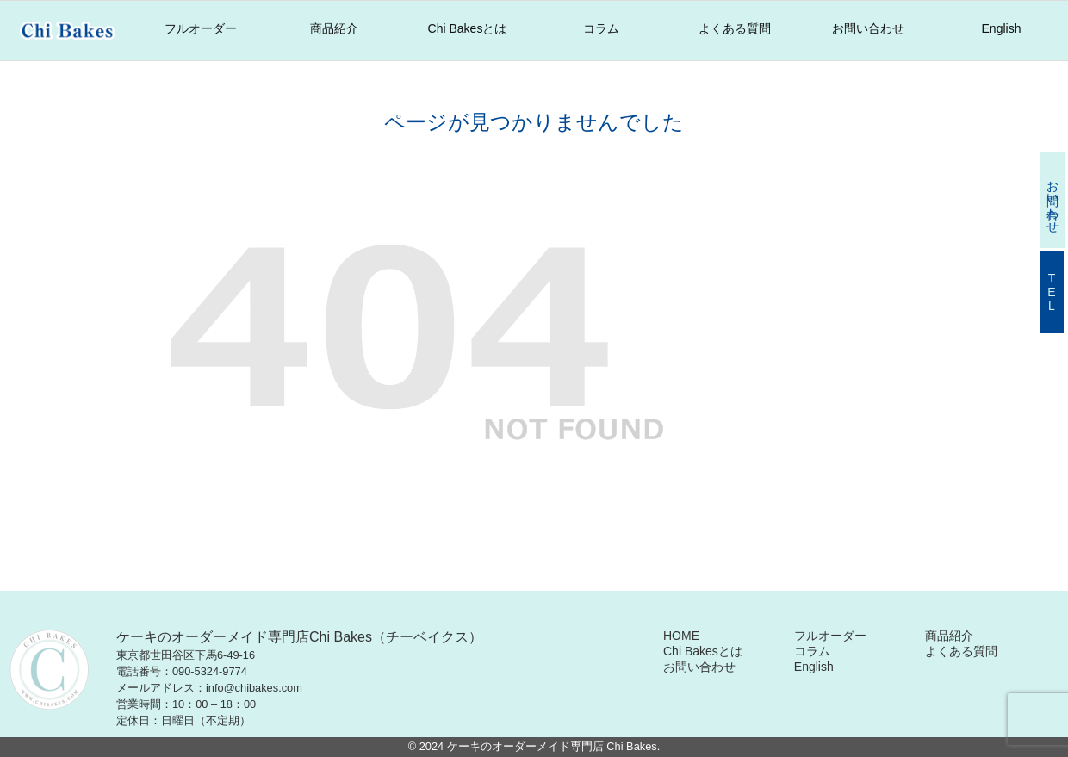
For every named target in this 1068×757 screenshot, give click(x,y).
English (1001, 28)
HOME (681, 635)
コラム (601, 28)
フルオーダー (201, 28)
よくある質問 (735, 28)
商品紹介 (334, 28)
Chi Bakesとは (467, 28)
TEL (1052, 292)
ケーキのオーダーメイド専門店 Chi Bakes (552, 746)
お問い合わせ (868, 28)
